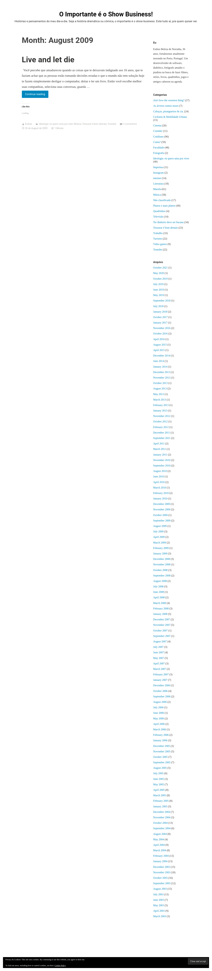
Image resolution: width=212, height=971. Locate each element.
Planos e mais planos (164, 205)
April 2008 (159, 597)
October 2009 (160, 515)
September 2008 (161, 575)
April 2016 (159, 339)
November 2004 (161, 817)
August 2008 (160, 581)
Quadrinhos (159, 211)
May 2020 (158, 273)
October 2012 (160, 421)
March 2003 (159, 916)
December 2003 (161, 866)
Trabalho (158, 233)
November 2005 (161, 751)
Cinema (157, 125)
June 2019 (158, 289)
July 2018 (158, 306)
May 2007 (158, 658)
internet (157, 178)
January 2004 (160, 861)
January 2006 (160, 740)
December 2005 (161, 746)
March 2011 (159, 449)
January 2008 (160, 614)
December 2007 (161, 619)
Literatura (158, 183)
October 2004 (160, 822)
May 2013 (158, 394)
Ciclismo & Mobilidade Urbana (170, 116)
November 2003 (161, 872)
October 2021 (160, 267)
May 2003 (158, 905)
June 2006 (158, 712)
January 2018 (160, 311)
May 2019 (158, 295)
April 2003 (159, 910)
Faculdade (158, 147)
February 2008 (161, 608)
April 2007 (159, 663)
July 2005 (158, 773)
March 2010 (159, 487)
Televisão (158, 216)
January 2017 (160, 322)
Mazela (157, 189)
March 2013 (159, 399)
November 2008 (161, 564)
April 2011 (159, 443)
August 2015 (160, 344)
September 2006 (161, 696)
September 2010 (161, 465)
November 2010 (161, 460)
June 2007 (158, 652)
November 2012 (161, 416)
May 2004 (158, 839)
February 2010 (161, 493)
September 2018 (161, 300)
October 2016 (160, 333)
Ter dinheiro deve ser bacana (168, 222)
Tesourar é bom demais (94, 124)
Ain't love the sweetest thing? (169, 100)
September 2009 (161, 520)
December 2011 (161, 432)
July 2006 (158, 707)
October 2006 (160, 691)
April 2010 (159, 482)
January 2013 (160, 410)
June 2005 (158, 779)
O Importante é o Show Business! (106, 14)
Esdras (28, 124)
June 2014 (158, 361)
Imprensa (158, 167)
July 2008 (158, 586)
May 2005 (158, 784)
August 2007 (160, 641)
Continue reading (36, 95)
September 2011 (161, 438)
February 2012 (161, 427)
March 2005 (159, 795)
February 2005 (161, 800)
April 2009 (159, 537)
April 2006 (159, 724)
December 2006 (161, 685)
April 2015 (159, 350)
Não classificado (162, 200)
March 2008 (159, 603)
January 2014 (160, 366)
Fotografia (158, 153)
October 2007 (160, 630)
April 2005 (159, 789)
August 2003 (160, 888)
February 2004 (161, 855)
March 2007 (159, 669)
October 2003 (160, 877)
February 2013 (161, 405)
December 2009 (161, 504)
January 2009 (160, 553)
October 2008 (160, 570)
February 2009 (161, 548)
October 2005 (160, 756)
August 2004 (160, 834)
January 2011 (160, 454)
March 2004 (159, 850)
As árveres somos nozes (166, 105)
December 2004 (161, 811)
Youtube (112, 124)
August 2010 (160, 471)
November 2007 (161, 624)
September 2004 (161, 828)
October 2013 (160, 383)
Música (77, 124)
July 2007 (158, 647)
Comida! (157, 131)
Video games (160, 244)
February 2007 (161, 674)
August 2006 (160, 702)
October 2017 (160, 317)
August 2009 (160, 526)
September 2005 (161, 762)
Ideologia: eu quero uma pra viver (56, 124)
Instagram (158, 172)
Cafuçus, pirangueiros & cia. (168, 111)
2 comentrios (130, 124)
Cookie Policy (60, 965)
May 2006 (158, 718)
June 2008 (158, 592)
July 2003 (158, 894)
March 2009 (159, 542)
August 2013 (160, 388)
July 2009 (158, 531)
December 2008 (161, 559)
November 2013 (161, 377)
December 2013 (161, 372)
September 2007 (161, 636)
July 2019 (158, 284)
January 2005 (160, 806)
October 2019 (160, 278)
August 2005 (160, 767)
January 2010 (160, 498)
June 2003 (158, 899)
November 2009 (161, 509)
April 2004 (159, 844)
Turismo (157, 238)
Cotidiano (158, 136)
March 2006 (159, 729)
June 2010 (158, 476)
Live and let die (48, 59)
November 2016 (161, 328)
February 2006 (161, 734)
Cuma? (157, 142)
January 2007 (160, 679)
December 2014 (161, 355)
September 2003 (161, 883)
